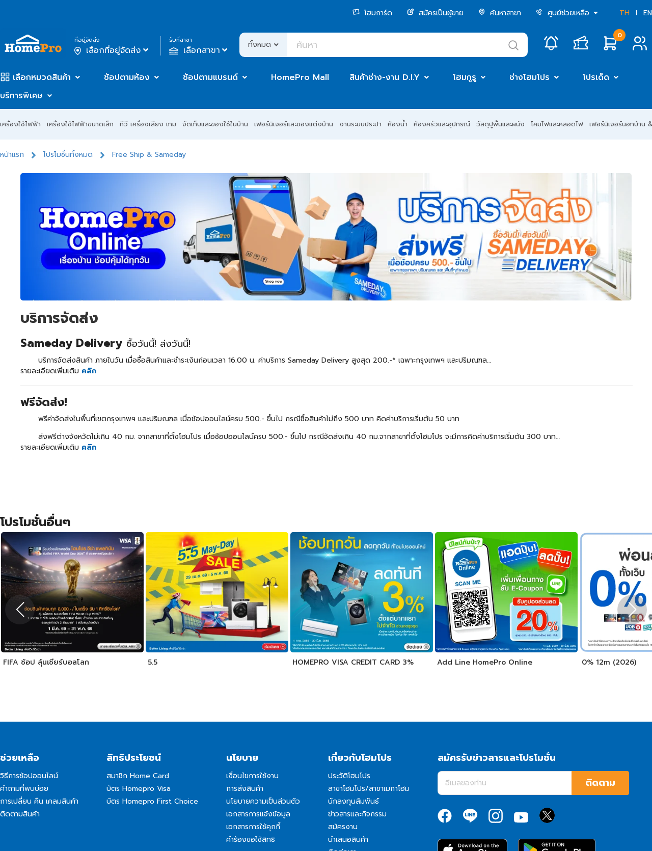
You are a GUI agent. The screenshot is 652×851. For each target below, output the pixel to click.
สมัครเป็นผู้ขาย (435, 13)
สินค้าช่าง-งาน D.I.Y (384, 77)
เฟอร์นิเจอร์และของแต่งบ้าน (293, 124)
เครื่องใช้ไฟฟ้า (20, 124)
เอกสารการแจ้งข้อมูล (258, 814)
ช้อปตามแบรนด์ (210, 77)
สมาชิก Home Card (137, 776)
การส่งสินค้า (244, 788)
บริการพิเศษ (21, 96)
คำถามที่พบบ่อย (24, 788)
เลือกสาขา (199, 50)
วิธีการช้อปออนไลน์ (29, 776)
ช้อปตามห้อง (127, 77)
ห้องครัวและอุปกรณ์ (442, 124)
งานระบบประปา (360, 124)
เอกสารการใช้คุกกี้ (253, 826)
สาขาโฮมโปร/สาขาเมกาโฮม (369, 788)
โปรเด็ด (596, 77)
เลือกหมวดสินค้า (42, 77)
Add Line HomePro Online (484, 662)
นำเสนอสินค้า (348, 839)
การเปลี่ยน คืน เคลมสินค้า (39, 801)
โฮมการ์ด (372, 13)
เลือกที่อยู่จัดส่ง (112, 50)
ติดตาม (600, 783)
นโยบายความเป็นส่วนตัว (263, 801)
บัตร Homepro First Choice (152, 801)
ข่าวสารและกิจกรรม (357, 814)
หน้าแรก (12, 154)
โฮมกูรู (464, 77)
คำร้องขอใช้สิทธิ (250, 839)
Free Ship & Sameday (149, 154)
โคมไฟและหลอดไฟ (557, 124)
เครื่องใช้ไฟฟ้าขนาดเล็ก (80, 124)
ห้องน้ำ (398, 124)
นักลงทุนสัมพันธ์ (353, 801)
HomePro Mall (300, 77)
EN (647, 13)
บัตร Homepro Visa (138, 788)
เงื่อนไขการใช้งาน (252, 776)
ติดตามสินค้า (20, 814)
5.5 (152, 662)
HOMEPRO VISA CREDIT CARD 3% (353, 662)
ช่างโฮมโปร (529, 77)
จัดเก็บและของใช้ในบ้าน (215, 124)
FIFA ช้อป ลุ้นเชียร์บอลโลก (46, 662)
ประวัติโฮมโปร (349, 776)
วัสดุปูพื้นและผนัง (500, 124)
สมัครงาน (343, 826)
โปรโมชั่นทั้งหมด (68, 154)
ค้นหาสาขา (499, 13)
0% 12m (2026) (609, 662)
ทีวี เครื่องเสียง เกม (148, 124)
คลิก (89, 371)
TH (624, 13)
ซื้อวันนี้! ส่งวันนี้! (158, 344)
